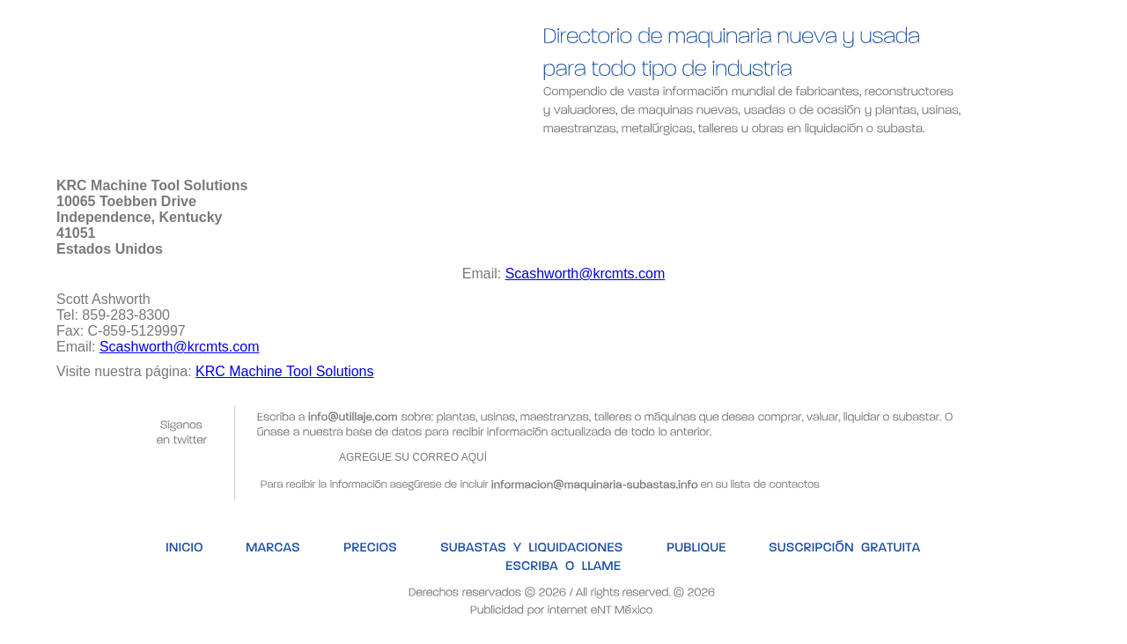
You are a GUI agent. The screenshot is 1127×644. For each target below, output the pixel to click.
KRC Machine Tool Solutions (284, 371)
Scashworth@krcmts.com (585, 273)
